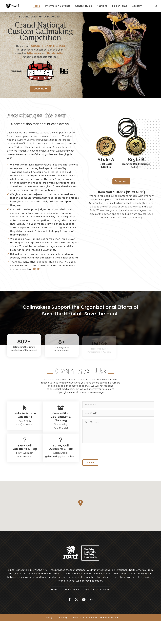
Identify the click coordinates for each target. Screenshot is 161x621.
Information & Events (57, 6)
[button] (80, 503)
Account (137, 6)
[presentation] (101, 450)
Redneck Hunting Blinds (46, 46)
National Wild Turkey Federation (102, 617)
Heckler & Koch (56, 53)
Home (36, 6)
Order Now (121, 181)
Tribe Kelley (34, 53)
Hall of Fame (119, 6)
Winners (89, 589)
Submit (90, 463)
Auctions (102, 6)
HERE (36, 269)
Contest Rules (83, 6)
